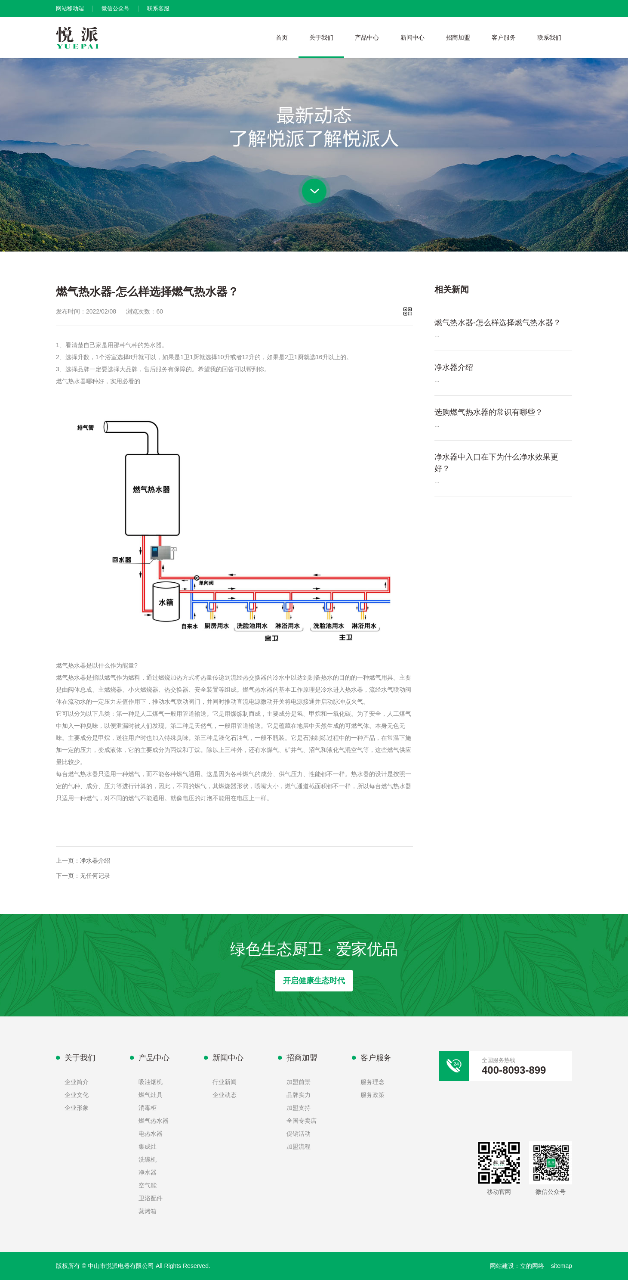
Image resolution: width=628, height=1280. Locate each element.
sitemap (561, 1265)
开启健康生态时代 (314, 980)
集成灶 (148, 1146)
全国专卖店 (301, 1120)
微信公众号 (115, 8)
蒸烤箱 (148, 1211)
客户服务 (504, 37)
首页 (282, 37)
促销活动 (298, 1133)
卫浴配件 (151, 1198)
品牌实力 (298, 1094)
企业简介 (77, 1081)
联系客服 (158, 8)
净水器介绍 (95, 860)
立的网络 (532, 1265)
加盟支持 (298, 1107)
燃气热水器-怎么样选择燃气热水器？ (497, 322)
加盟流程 (298, 1146)
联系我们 (549, 37)
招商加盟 (458, 37)
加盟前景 (298, 1081)
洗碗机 (148, 1159)
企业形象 (77, 1107)
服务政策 (372, 1094)
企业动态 (224, 1094)
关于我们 (321, 37)
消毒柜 (148, 1107)
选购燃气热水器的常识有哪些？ (488, 412)
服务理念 (372, 1081)
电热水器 (151, 1133)
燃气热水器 (154, 1120)
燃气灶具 (151, 1094)
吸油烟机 (151, 1081)
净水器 (148, 1172)
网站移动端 (70, 8)
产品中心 (367, 37)
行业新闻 (224, 1081)
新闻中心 (412, 37)
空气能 (148, 1185)
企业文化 (77, 1094)
